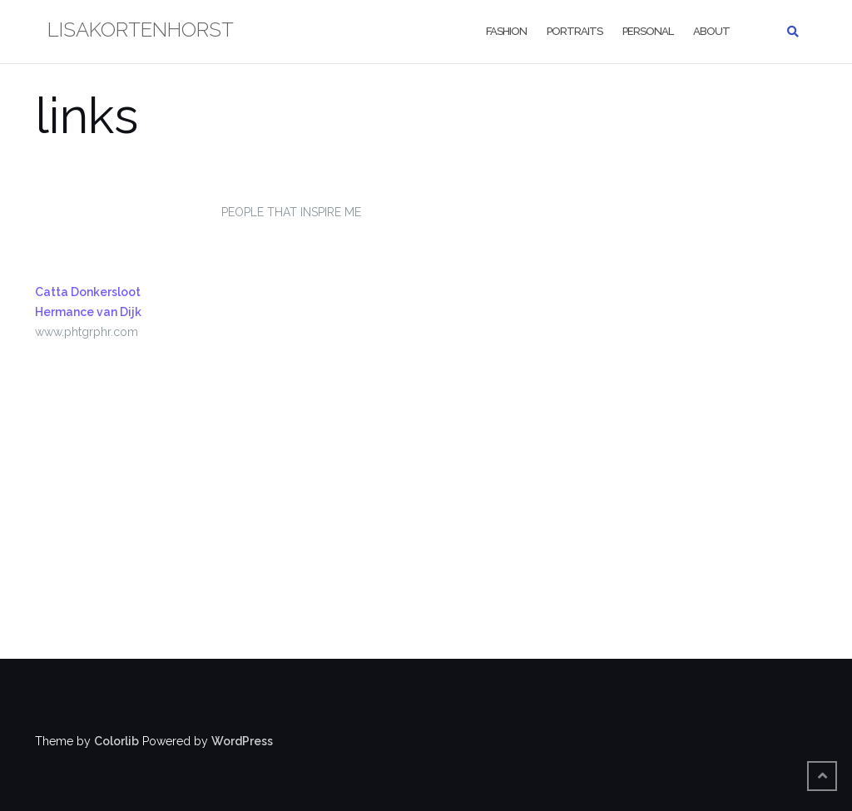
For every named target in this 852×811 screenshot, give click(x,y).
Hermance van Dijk (88, 312)
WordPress (242, 741)
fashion (506, 31)
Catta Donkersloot (88, 292)
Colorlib (116, 741)
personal (647, 31)
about (711, 31)
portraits (574, 31)
